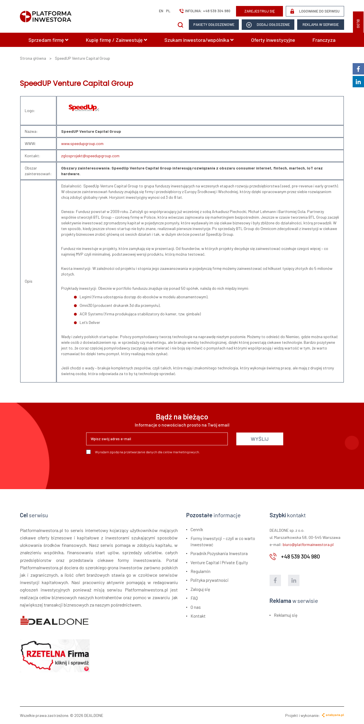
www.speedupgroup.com (82, 143)
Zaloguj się (200, 589)
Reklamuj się (285, 615)
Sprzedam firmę (48, 40)
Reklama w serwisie (321, 24)
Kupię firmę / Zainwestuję (116, 40)
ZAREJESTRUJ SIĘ (259, 11)
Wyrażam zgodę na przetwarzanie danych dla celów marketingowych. (143, 452)
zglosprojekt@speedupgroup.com (90, 155)
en (161, 11)
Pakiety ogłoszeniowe (213, 24)
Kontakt (198, 615)
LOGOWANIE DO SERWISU (315, 11)
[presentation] (129, 469)
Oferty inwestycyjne (273, 40)
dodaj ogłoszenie (268, 25)
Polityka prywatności (210, 580)
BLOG (358, 23)
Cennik (197, 529)
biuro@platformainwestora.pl (308, 544)
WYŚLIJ (260, 439)
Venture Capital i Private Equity (219, 562)
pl (168, 11)
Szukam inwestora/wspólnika (198, 40)
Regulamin (200, 571)
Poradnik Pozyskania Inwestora (219, 553)
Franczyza (324, 40)
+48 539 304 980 (216, 11)
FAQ (194, 598)
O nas (196, 607)
